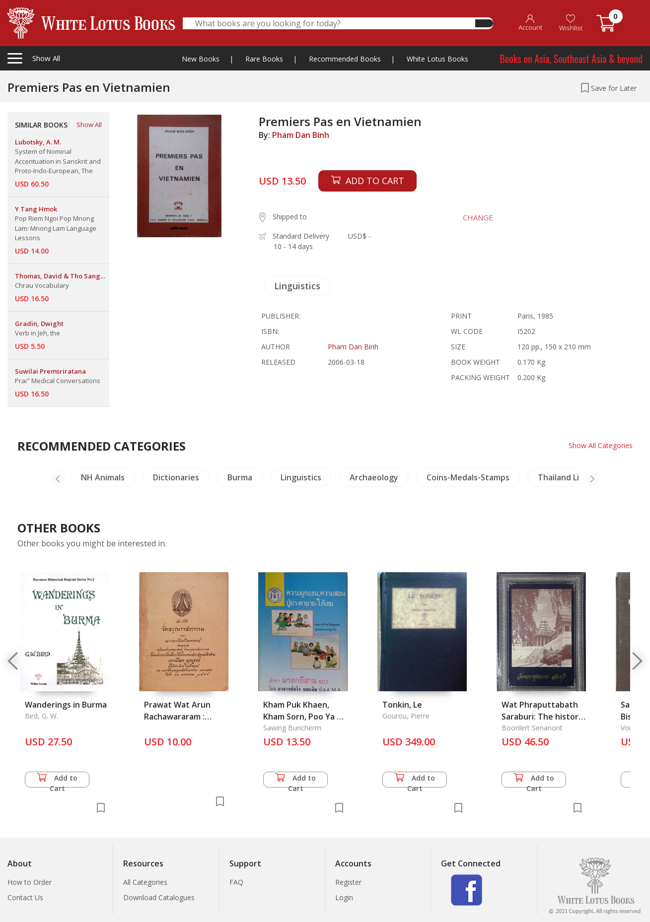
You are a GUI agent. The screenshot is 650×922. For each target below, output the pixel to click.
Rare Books (264, 59)
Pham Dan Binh (300, 135)
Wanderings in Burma (66, 704)
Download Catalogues (159, 897)
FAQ (236, 882)
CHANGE (477, 217)
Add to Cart (57, 780)
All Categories (145, 882)
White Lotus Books (437, 59)
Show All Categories (601, 445)
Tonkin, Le (402, 704)
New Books (200, 59)
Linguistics (297, 286)
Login (344, 897)
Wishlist (570, 23)
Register (348, 882)
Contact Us (25, 897)
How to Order (29, 882)
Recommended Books (345, 59)
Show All (89, 124)
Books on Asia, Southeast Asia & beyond (571, 58)
